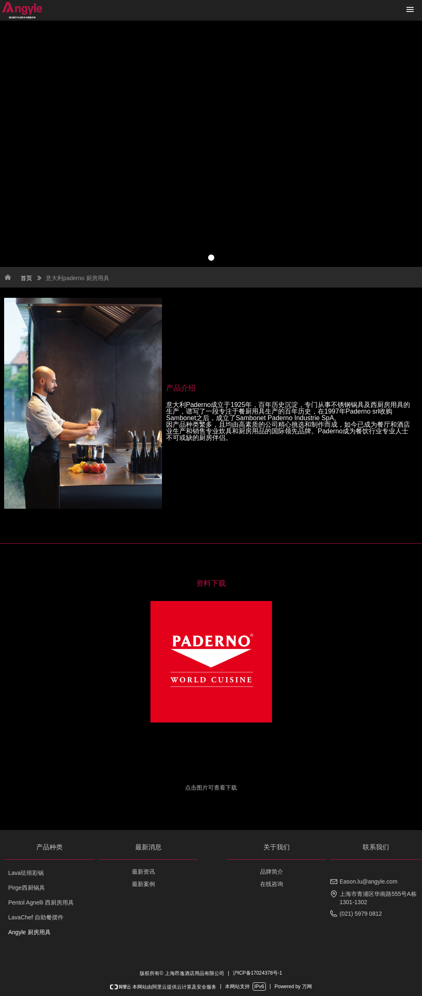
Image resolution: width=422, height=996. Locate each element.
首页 (26, 278)
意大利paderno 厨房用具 (77, 278)
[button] (410, 10)
